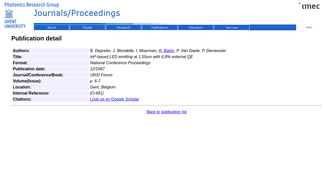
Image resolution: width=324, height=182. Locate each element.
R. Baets (166, 51)
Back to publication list (167, 112)
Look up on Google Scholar (114, 99)
